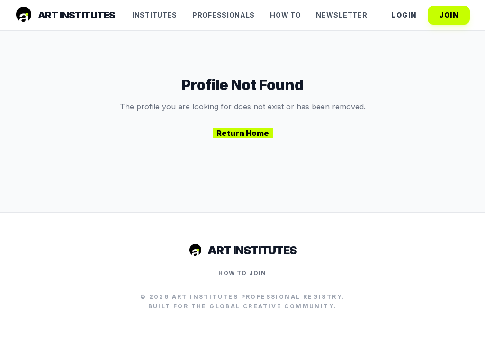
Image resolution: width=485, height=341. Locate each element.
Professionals (223, 15)
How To (285, 15)
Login (403, 15)
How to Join (242, 273)
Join (448, 15)
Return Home (242, 133)
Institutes (154, 15)
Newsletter (341, 15)
